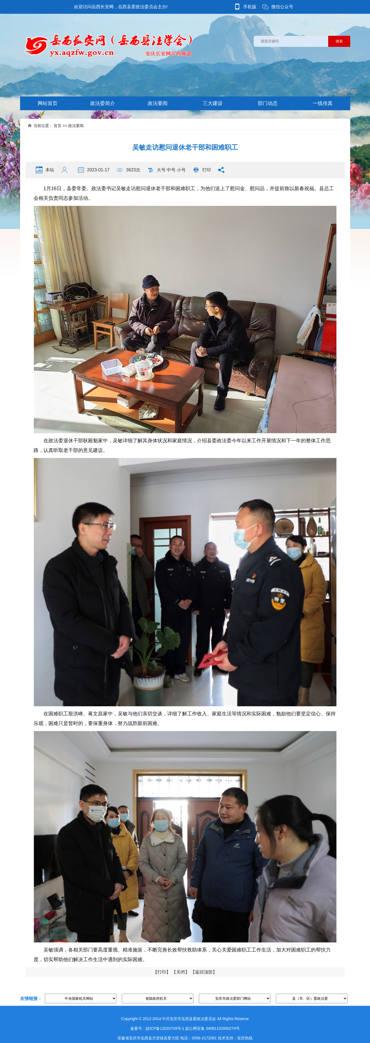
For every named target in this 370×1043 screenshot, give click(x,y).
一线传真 (323, 103)
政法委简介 (102, 103)
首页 (57, 125)
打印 (206, 170)
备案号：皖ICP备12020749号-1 (157, 1028)
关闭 (180, 972)
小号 (181, 170)
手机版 (245, 7)
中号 (171, 170)
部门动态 (268, 103)
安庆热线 (245, 1038)
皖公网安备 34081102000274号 (212, 1028)
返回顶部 (204, 972)
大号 (161, 170)
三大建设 (213, 103)
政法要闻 (158, 103)
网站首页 (47, 103)
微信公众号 (277, 7)
